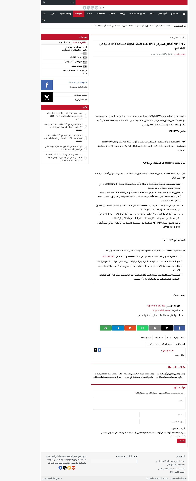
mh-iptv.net (92, 256)
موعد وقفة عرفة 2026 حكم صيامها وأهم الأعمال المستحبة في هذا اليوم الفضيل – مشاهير (123, 377)
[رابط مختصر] (143, 344)
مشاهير (158, 14)
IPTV (152, 337)
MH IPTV (142, 337)
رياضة (106, 14)
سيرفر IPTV (130, 337)
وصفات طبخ (49, 14)
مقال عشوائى (28, 14)
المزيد (36, 14)
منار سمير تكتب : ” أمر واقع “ (59, 61)
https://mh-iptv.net (139, 305)
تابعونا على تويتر (65, 99)
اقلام (135, 14)
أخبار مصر (146, 14)
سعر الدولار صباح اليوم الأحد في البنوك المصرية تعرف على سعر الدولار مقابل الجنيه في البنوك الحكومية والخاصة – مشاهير (48, 157)
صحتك (73, 14)
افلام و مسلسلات (121, 14)
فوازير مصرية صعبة (63, 66)
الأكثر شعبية (48, 42)
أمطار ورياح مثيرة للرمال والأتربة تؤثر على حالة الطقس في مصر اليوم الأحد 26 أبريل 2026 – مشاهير (113, 26)
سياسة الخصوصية (145, 478)
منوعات (62, 14)
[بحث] (28, 2)
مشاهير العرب (163, 54)
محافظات (84, 14)
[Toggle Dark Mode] (27, 20)
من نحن (156, 478)
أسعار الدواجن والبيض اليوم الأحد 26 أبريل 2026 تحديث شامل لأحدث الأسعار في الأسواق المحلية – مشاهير (47, 138)
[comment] (123, 403)
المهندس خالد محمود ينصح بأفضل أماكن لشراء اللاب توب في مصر (58, 50)
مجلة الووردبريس (33, 478)
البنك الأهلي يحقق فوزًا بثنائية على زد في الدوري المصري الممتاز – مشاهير (154, 377)
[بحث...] (45, 2)
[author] (146, 414)
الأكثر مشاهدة (63, 42)
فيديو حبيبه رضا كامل (62, 57)
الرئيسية (167, 13)
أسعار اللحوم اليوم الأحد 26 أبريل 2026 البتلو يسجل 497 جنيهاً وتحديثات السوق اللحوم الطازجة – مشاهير (47, 127)
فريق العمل (165, 478)
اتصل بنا (133, 478)
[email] (146, 421)
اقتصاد (96, 14)
